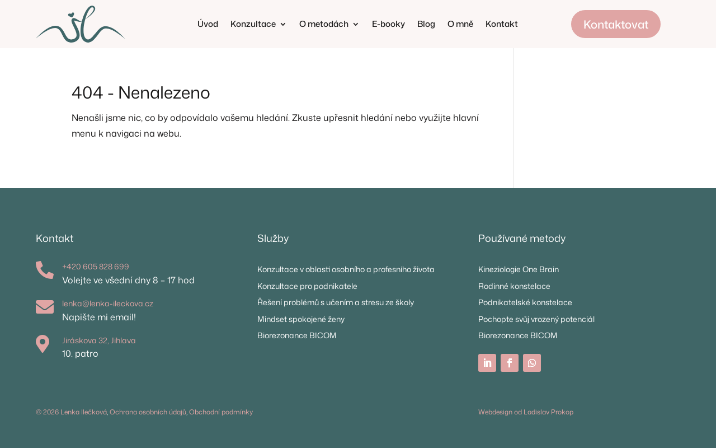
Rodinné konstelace (514, 286)
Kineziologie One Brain (518, 269)
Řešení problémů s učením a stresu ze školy (335, 302)
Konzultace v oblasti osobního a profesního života (346, 269)
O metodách (323, 25)
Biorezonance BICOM (297, 335)
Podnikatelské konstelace (525, 302)
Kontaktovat (615, 24)
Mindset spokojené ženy (301, 319)
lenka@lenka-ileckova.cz (107, 303)
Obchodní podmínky (221, 412)
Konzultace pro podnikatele (307, 286)
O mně (460, 25)
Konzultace (253, 25)
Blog (426, 25)
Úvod (207, 25)
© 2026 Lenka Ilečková (71, 412)
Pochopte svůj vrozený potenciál (536, 319)
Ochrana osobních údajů (148, 412)
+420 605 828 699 (95, 266)
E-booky (388, 25)
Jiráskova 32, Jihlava (99, 340)
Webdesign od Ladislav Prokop (525, 412)
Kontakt (502, 25)
